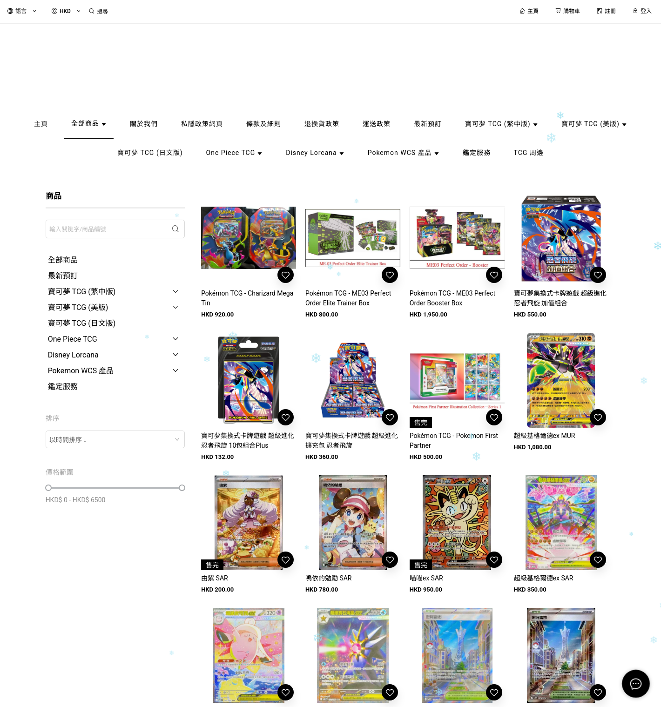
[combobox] (115, 439)
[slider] (48, 488)
